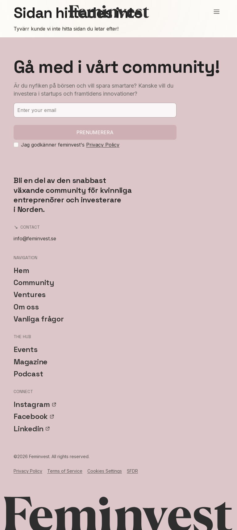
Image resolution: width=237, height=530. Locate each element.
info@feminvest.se (35, 238)
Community (34, 282)
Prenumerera (95, 132)
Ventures (30, 294)
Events (26, 349)
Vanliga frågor (39, 319)
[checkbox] (16, 145)
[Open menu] (216, 12)
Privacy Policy (102, 145)
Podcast (28, 374)
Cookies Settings (104, 471)
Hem (21, 270)
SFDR (132, 471)
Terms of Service (64, 471)
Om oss (26, 307)
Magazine (31, 361)
